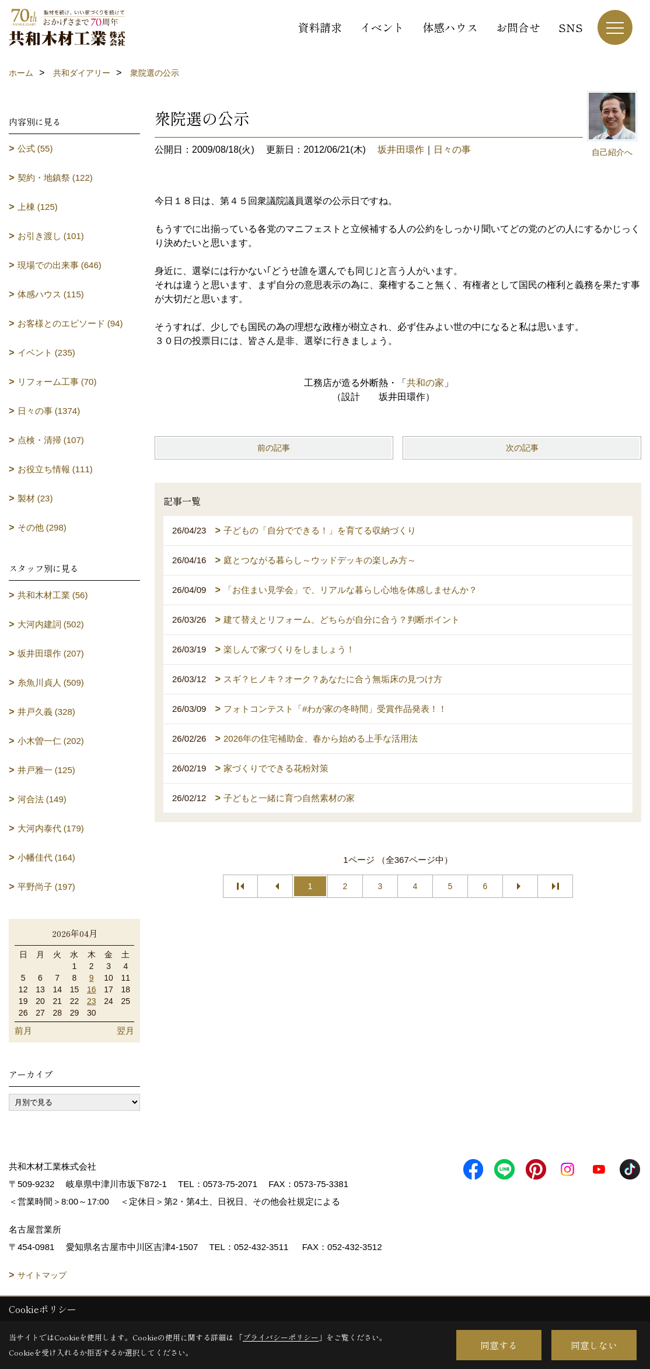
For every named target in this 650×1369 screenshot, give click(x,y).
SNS (570, 27)
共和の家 (425, 383)
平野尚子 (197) (46, 886)
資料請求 (320, 27)
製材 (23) (35, 498)
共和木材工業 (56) (53, 595)
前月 (23, 1030)
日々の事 (452, 150)
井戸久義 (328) (46, 712)
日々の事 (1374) (49, 411)
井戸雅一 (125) (46, 770)
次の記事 (522, 447)
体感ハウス (450, 27)
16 (91, 989)
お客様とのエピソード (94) (70, 323)
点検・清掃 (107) (51, 440)
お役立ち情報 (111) (55, 469)
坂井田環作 (401, 150)
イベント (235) (46, 352)
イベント (382, 27)
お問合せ (518, 27)
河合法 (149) (42, 799)
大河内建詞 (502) (51, 624)
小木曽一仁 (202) (51, 741)
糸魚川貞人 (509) (51, 682)
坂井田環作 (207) (51, 653)
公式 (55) (35, 148)
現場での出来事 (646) (60, 265)
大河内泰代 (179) (51, 828)
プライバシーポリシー (281, 1337)
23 (91, 1001)
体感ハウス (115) (51, 294)
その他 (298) (42, 527)
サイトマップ (42, 1275)
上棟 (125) (38, 207)
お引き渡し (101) (51, 236)
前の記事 (273, 447)
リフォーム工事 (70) (57, 382)
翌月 (125, 1030)
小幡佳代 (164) (46, 857)
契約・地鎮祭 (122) (55, 177)
